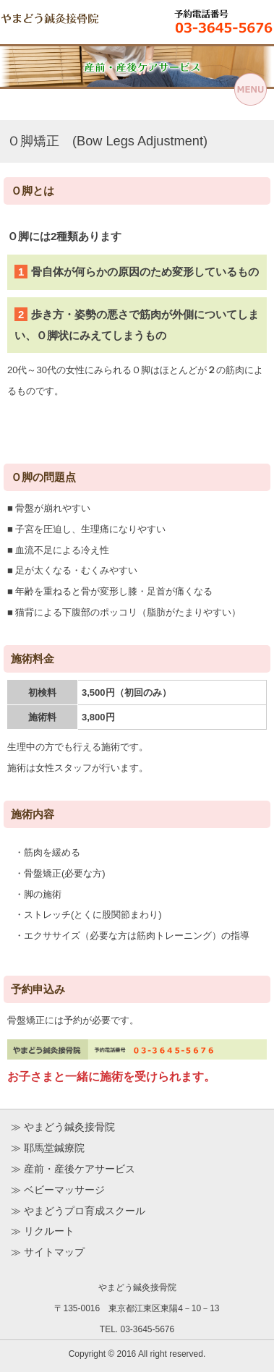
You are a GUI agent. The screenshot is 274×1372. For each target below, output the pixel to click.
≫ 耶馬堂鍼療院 (48, 1148)
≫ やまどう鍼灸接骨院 (63, 1127)
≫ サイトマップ (48, 1252)
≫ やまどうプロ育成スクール (78, 1211)
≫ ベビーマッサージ (58, 1190)
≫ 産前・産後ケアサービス (73, 1169)
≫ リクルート (42, 1231)
